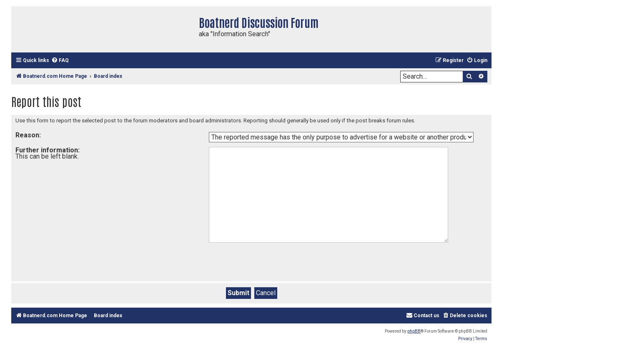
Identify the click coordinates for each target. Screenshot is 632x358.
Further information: (47, 150)
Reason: (28, 135)
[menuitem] (60, 60)
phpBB (414, 331)
